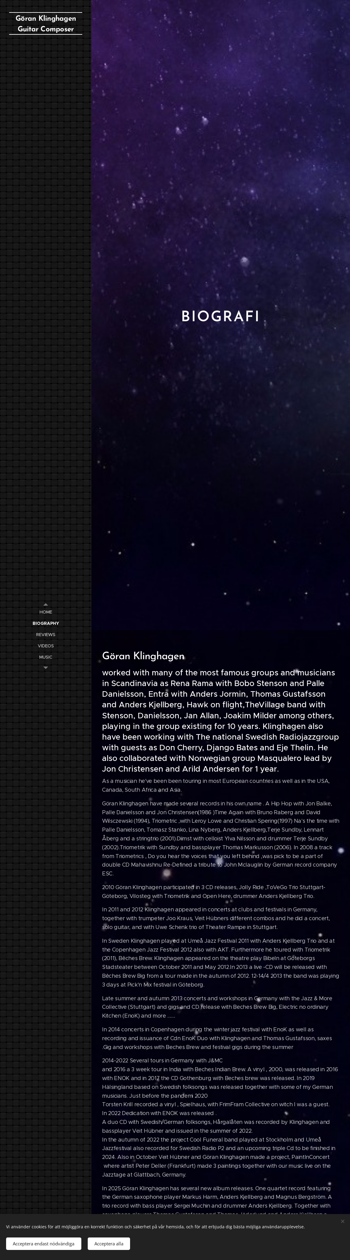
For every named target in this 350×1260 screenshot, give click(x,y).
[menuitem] (46, 612)
